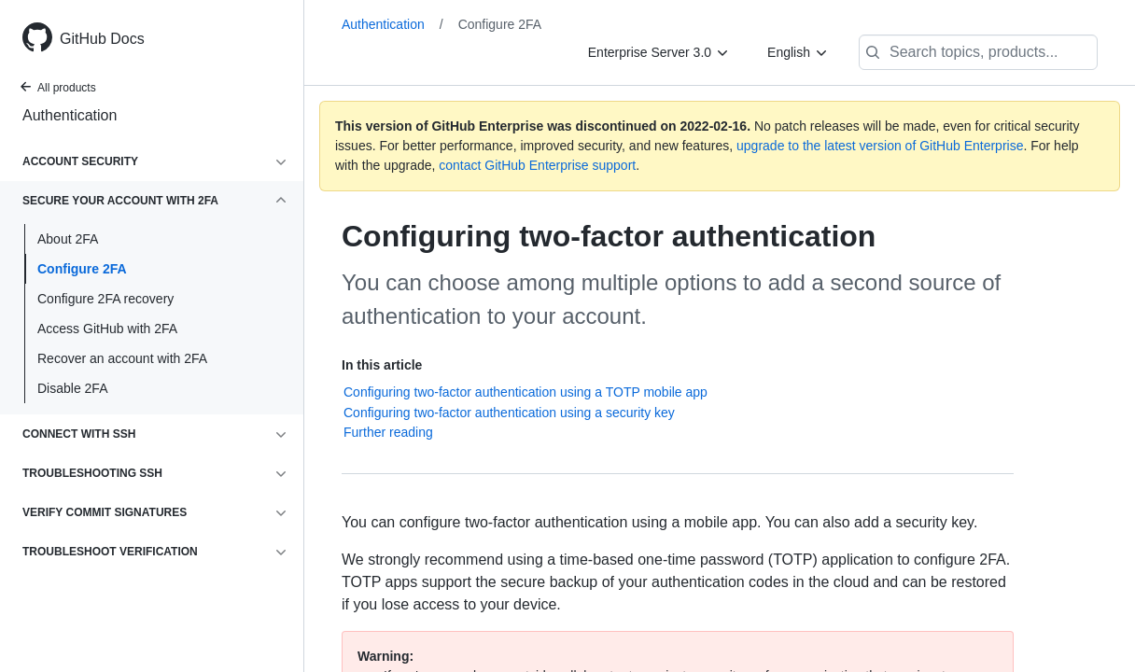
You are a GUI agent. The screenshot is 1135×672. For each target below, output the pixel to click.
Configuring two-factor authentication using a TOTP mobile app (525, 392)
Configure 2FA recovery (105, 298)
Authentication (69, 115)
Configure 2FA (82, 268)
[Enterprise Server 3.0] (659, 52)
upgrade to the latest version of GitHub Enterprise (879, 145)
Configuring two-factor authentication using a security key (509, 412)
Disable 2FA (72, 388)
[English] (798, 52)
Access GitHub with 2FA (107, 328)
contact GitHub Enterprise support (537, 165)
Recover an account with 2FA (122, 358)
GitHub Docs (102, 39)
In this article (382, 364)
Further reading (388, 432)
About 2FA (67, 238)
